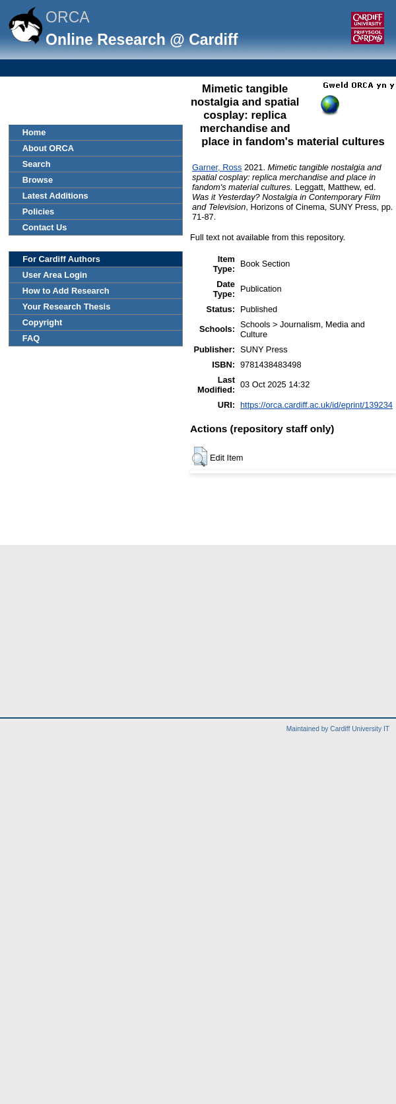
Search (36, 164)
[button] (199, 457)
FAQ (31, 338)
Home (34, 132)
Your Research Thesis (66, 306)
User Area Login (54, 275)
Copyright (42, 322)
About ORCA (48, 148)
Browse (37, 180)
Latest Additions (55, 196)
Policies (38, 211)
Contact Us (44, 227)
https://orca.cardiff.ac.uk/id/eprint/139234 (316, 405)
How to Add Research (66, 291)
